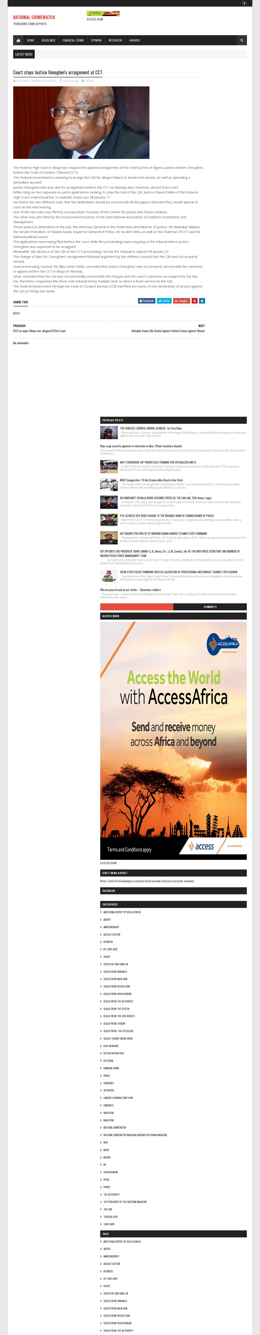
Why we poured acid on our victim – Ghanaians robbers (207, 323)
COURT (183, 697)
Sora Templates (34, 1329)
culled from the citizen (193, 749)
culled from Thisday (191, 764)
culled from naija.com (192, 720)
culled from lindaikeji (192, 712)
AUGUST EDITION (188, 675)
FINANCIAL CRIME (188, 809)
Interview (115, 40)
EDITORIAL (185, 801)
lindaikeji (185, 846)
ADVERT (183, 660)
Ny (181, 905)
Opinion (96, 40)
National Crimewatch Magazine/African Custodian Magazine (212, 876)
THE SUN (184, 950)
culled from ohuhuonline (194, 735)
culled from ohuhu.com (193, 727)
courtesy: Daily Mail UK (192, 705)
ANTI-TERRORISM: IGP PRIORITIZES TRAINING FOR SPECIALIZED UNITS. (221, 133)
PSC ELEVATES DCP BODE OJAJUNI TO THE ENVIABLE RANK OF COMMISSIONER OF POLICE (220, 214)
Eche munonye (187, 787)
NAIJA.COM (185, 853)
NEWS (90, 81)
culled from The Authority (195, 742)
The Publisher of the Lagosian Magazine (201, 942)
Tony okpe (185, 965)
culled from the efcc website (195, 757)
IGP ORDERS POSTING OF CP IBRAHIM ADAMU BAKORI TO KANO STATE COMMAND (220, 241)
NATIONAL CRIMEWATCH (34, 17)
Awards (134, 40)
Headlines (48, 40)
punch (183, 928)
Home (30, 40)
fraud (183, 816)
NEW (182, 883)
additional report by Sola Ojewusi (198, 653)
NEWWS (183, 898)
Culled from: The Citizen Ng (195, 772)
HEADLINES (185, 824)
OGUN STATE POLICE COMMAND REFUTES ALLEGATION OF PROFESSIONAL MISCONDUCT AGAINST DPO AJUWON (220, 299)
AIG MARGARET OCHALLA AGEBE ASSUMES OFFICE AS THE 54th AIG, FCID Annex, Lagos (219, 187)
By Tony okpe (187, 690)
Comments (229, 343)
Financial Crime (73, 40)
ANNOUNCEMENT (188, 668)
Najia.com (185, 861)
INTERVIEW (185, 831)
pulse (183, 920)
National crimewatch (191, 868)
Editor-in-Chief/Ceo (190, 794)
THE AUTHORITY (188, 935)
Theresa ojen (187, 957)
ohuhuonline (187, 913)
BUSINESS (184, 682)
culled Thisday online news (194, 779)
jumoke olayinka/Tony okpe (195, 838)
